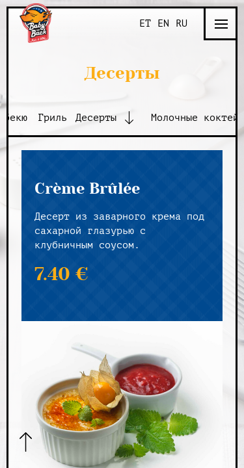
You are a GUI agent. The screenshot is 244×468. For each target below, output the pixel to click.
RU (181, 23)
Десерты (95, 118)
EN (163, 23)
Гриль (52, 118)
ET (145, 23)
